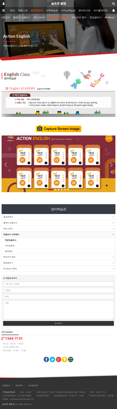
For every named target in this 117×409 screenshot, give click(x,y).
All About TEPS (10, 268)
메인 (12, 10)
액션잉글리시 (10, 240)
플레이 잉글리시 (21, 17)
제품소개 (23, 10)
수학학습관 (52, 10)
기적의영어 (9, 245)
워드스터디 (40, 17)
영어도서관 (84, 10)
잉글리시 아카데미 (58, 17)
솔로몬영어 (8, 216)
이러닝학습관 (68, 10)
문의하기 (58, 323)
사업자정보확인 (42, 395)
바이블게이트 (101, 10)
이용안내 (6, 385)
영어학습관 (37, 10)
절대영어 (9, 251)
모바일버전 (33, 385)
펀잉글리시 (96, 17)
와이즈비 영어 (79, 17)
